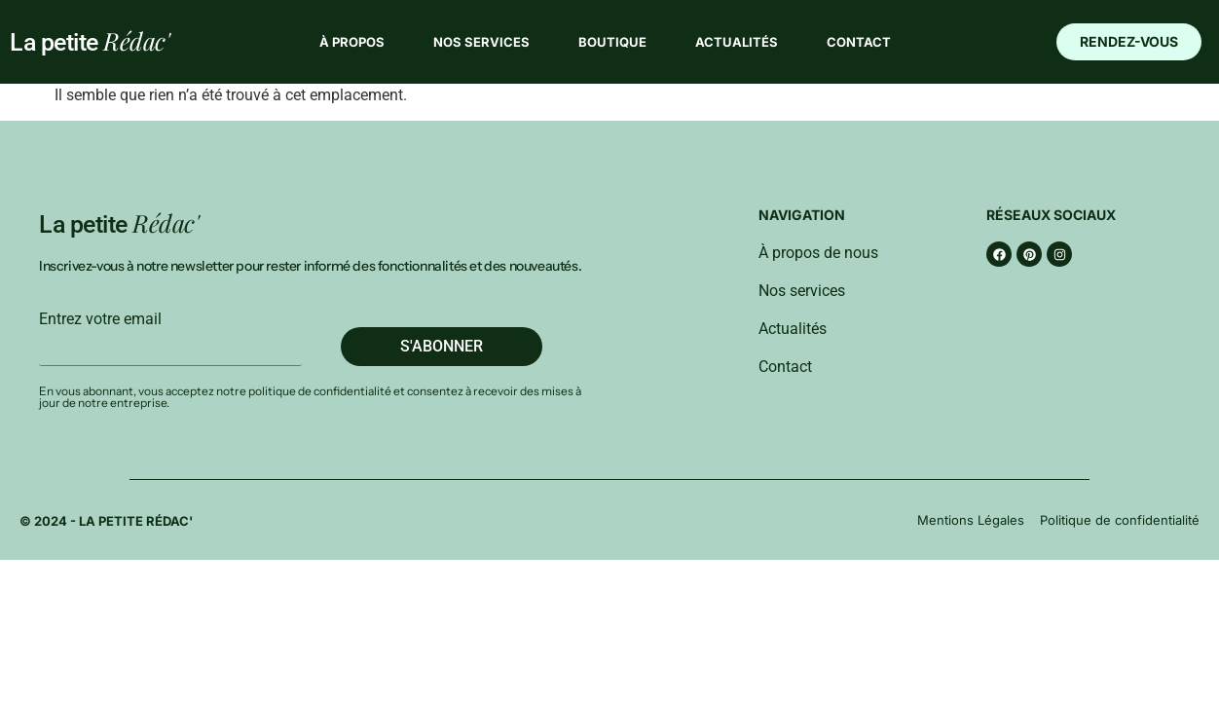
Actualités (736, 42)
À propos (352, 42)
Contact (859, 42)
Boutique (612, 42)
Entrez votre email (100, 319)
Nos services (481, 42)
